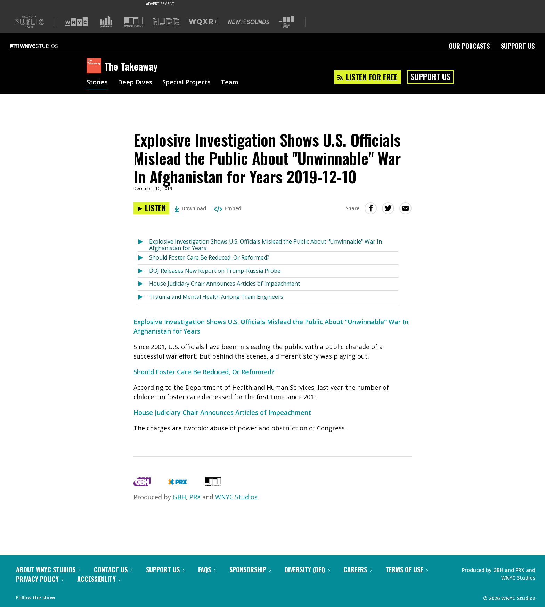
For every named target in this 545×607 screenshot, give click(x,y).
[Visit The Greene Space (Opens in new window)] (286, 22)
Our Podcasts (469, 45)
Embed (227, 208)
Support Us (518, 45)
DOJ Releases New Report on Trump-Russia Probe (214, 270)
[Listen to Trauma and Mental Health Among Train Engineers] (143, 297)
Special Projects (186, 83)
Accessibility (98, 578)
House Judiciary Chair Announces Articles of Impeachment (224, 283)
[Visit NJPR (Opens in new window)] (166, 22)
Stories (97, 83)
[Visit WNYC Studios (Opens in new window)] (133, 22)
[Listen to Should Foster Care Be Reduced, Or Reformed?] (143, 258)
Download (190, 208)
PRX (195, 497)
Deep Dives (135, 83)
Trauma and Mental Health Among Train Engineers (216, 297)
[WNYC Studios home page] (42, 46)
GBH (179, 497)
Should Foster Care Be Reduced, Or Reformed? (209, 257)
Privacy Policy (39, 578)
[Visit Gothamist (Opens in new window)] (106, 22)
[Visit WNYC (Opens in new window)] (76, 21)
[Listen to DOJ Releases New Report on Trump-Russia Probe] (143, 271)
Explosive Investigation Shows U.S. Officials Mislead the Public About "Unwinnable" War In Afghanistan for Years (265, 244)
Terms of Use (406, 569)
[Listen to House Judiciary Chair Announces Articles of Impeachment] (143, 284)
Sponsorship (250, 569)
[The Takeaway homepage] (95, 66)
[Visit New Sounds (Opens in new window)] (248, 21)
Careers (357, 569)
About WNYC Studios (48, 569)
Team (229, 83)
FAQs (206, 569)
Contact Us (113, 569)
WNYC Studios (236, 497)
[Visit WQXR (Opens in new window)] (203, 22)
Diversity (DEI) (307, 569)
